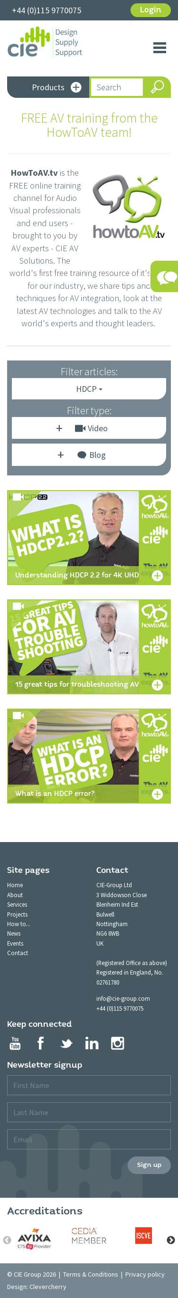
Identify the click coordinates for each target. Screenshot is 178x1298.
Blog (91, 456)
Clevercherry (47, 1286)
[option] (34, 1239)
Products (57, 88)
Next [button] (171, 1240)
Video (91, 428)
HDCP (89, 388)
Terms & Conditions (90, 1274)
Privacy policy (145, 1274)
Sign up (149, 1165)
